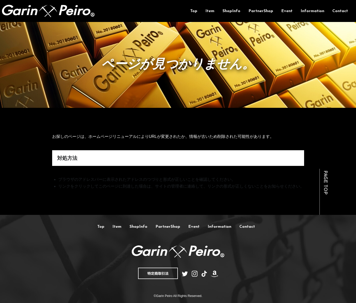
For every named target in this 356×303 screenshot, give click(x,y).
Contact (340, 11)
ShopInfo (231, 11)
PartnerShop (260, 11)
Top (193, 11)
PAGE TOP (325, 182)
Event (287, 11)
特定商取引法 (158, 273)
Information (312, 11)
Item (209, 11)
